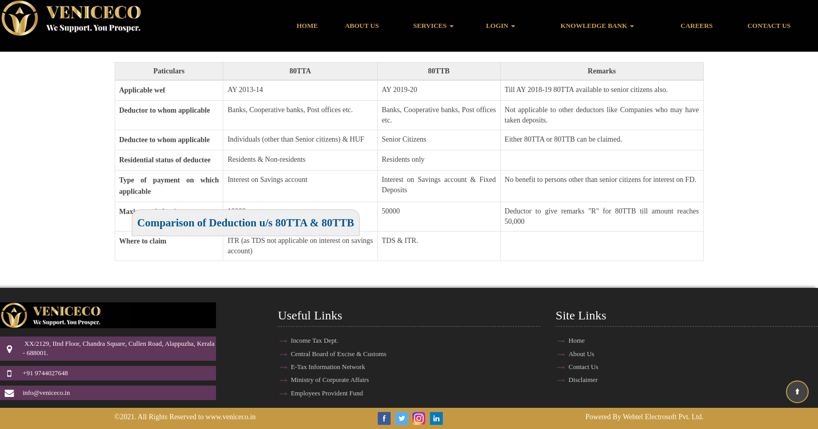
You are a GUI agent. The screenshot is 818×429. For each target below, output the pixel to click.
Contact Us (769, 25)
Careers (697, 25)
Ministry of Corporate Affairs (330, 380)
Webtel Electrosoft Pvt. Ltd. (663, 417)
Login (500, 25)
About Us (362, 25)
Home (307, 25)
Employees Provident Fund (327, 393)
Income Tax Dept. (314, 340)
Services (433, 25)
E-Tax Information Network (328, 367)
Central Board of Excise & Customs (339, 354)
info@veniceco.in (46, 392)
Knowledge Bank (597, 25)
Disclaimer (582, 380)
